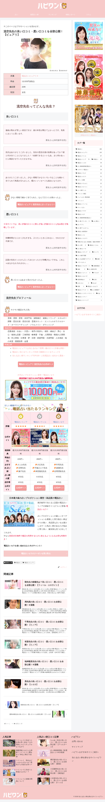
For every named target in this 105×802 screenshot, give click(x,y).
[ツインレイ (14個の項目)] (89, 200)
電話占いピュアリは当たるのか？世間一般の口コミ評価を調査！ (39, 348)
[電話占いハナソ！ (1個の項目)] (89, 296)
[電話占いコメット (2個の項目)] (83, 272)
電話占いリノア (20, 422)
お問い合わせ (77, 744)
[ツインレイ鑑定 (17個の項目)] (89, 193)
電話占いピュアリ (30, 76)
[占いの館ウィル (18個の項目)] (89, 190)
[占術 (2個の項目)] (97, 279)
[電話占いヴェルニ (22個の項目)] (89, 183)
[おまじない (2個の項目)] (82, 283)
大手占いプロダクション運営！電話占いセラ (36, 387)
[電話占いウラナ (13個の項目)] (89, 210)
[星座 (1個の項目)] (80, 286)
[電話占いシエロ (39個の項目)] (89, 162)
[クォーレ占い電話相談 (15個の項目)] (89, 197)
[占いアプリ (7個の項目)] (89, 224)
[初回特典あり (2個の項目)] (83, 279)
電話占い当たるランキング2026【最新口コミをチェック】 (36, 352)
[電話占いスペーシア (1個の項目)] (89, 300)
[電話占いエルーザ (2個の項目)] (89, 276)
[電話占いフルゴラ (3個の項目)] (82, 266)
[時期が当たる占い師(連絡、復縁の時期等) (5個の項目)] (89, 241)
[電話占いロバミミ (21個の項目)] (89, 186)
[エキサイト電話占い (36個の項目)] (89, 169)
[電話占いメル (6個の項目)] (89, 235)
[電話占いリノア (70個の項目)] (82, 159)
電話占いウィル (39, 422)
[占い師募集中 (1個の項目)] (96, 290)
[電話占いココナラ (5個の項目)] (89, 238)
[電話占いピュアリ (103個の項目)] (89, 152)
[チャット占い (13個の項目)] (89, 207)
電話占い (17, 562)
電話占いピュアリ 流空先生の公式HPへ (36, 364)
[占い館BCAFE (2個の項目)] (94, 269)
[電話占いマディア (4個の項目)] (83, 252)
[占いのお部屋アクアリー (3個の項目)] (84, 259)
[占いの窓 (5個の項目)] (81, 245)
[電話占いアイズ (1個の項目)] (82, 290)
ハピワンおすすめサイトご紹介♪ (88, 315)
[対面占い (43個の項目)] (97, 159)
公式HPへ (21, 488)
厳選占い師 (8, 562)
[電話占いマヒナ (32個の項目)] (89, 173)
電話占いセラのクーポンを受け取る (36, 553)
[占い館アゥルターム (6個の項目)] (89, 228)
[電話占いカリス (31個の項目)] (89, 176)
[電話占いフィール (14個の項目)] (89, 204)
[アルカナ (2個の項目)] (97, 272)
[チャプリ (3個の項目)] (97, 252)
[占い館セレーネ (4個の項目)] (89, 248)
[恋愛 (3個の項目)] (98, 259)
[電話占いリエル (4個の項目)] (95, 245)
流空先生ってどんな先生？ (36, 106)
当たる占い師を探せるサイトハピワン (86, 761)
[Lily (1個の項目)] (99, 293)
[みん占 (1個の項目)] (96, 283)
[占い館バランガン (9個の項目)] (82, 221)
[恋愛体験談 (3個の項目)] (97, 266)
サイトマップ (77, 749)
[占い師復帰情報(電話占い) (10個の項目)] (89, 217)
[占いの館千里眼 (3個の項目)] (89, 255)
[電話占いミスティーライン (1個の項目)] (85, 293)
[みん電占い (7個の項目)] (97, 221)
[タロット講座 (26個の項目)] (89, 180)
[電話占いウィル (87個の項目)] (89, 156)
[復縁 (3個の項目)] (80, 269)
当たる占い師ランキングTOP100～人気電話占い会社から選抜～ (38, 356)
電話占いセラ (58, 422)
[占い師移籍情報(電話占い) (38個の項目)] (89, 166)
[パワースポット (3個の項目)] (89, 262)
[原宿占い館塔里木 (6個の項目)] (89, 231)
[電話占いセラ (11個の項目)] (89, 214)
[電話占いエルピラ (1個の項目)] (94, 286)
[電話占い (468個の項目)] (89, 149)
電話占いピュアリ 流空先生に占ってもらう (35, 204)
